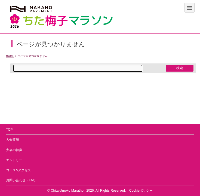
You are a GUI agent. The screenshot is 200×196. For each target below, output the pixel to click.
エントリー (14, 160)
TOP (9, 129)
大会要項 (12, 140)
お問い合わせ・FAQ (20, 180)
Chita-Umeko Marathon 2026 (72, 190)
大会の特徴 (14, 150)
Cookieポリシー (141, 190)
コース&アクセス (18, 170)
